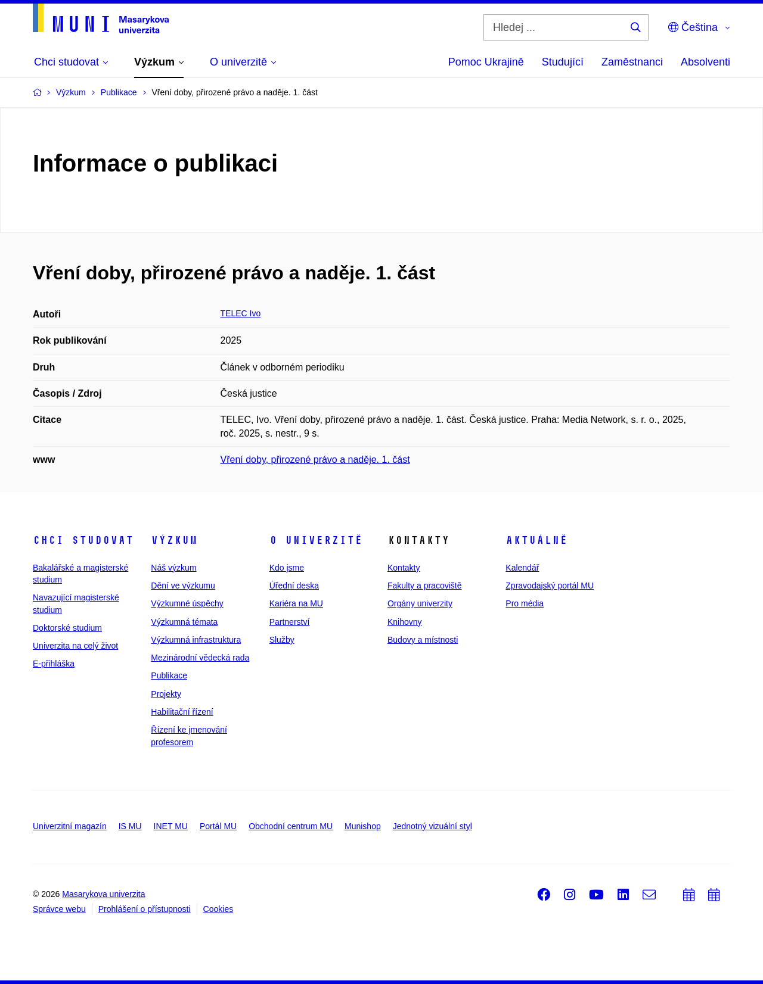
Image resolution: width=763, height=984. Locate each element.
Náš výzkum (173, 567)
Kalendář (522, 567)
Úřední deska (294, 585)
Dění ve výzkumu (183, 585)
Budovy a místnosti (422, 639)
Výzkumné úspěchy (187, 603)
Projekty (166, 694)
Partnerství (289, 622)
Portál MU (218, 826)
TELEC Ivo (241, 313)
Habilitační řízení (182, 712)
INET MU (171, 826)
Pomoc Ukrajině (486, 62)
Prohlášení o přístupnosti (144, 909)
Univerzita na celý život (75, 645)
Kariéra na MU (296, 603)
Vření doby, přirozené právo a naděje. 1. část (315, 459)
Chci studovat (83, 540)
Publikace (169, 675)
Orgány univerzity (419, 603)
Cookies (218, 909)
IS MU (130, 826)
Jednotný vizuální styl (432, 826)
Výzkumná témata (184, 622)
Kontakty (403, 567)
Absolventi (705, 62)
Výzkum (174, 540)
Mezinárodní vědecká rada (200, 657)
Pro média (524, 603)
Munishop (363, 826)
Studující (563, 62)
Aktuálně (536, 540)
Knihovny (404, 622)
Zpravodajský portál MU (549, 585)
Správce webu (59, 909)
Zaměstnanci (632, 62)
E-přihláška (54, 663)
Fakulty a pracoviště (424, 585)
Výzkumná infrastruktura (196, 639)
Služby (281, 639)
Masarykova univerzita (103, 894)
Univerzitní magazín (70, 826)
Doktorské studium (67, 628)
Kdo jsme (286, 567)
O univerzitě (315, 540)
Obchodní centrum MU (291, 826)
